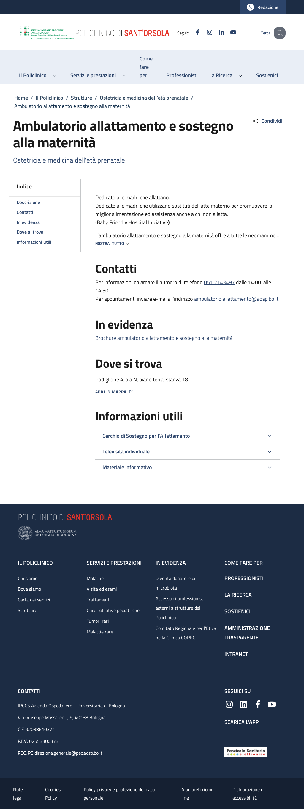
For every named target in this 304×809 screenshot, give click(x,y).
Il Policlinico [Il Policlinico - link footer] (35, 563)
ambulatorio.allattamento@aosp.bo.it (236, 299)
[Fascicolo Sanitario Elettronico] (245, 751)
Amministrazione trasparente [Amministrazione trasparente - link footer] (247, 632)
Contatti (29, 691)
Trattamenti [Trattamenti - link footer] (99, 599)
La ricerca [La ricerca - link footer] (238, 595)
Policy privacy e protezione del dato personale (119, 793)
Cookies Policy (53, 793)
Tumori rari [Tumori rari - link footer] (98, 621)
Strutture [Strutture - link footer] (27, 610)
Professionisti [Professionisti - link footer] (244, 578)
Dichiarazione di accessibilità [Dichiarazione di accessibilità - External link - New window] (248, 793)
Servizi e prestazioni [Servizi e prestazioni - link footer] (114, 563)
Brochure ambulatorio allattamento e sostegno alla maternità (163, 338)
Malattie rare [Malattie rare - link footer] (100, 631)
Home (21, 98)
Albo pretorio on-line (198, 793)
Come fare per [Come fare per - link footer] (243, 563)
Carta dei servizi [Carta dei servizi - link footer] (34, 599)
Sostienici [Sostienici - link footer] (237, 611)
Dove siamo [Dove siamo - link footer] (29, 589)
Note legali (18, 793)
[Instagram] (203, 33)
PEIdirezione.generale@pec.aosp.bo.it (65, 753)
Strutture (81, 98)
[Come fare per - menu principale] (147, 67)
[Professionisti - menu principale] (181, 75)
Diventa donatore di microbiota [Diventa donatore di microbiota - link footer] (175, 583)
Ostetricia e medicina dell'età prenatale (144, 98)
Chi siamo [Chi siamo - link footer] (27, 578)
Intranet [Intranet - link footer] (236, 654)
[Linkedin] (215, 33)
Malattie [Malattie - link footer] (95, 578)
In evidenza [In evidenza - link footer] (171, 563)
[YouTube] (227, 33)
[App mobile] (229, 734)
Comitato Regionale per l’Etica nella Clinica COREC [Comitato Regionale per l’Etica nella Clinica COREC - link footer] (186, 633)
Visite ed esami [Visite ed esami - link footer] (102, 589)
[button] (263, 7)
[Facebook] (191, 33)
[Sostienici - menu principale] (267, 75)
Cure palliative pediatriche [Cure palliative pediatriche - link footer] (113, 610)
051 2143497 (219, 282)
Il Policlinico (49, 98)
